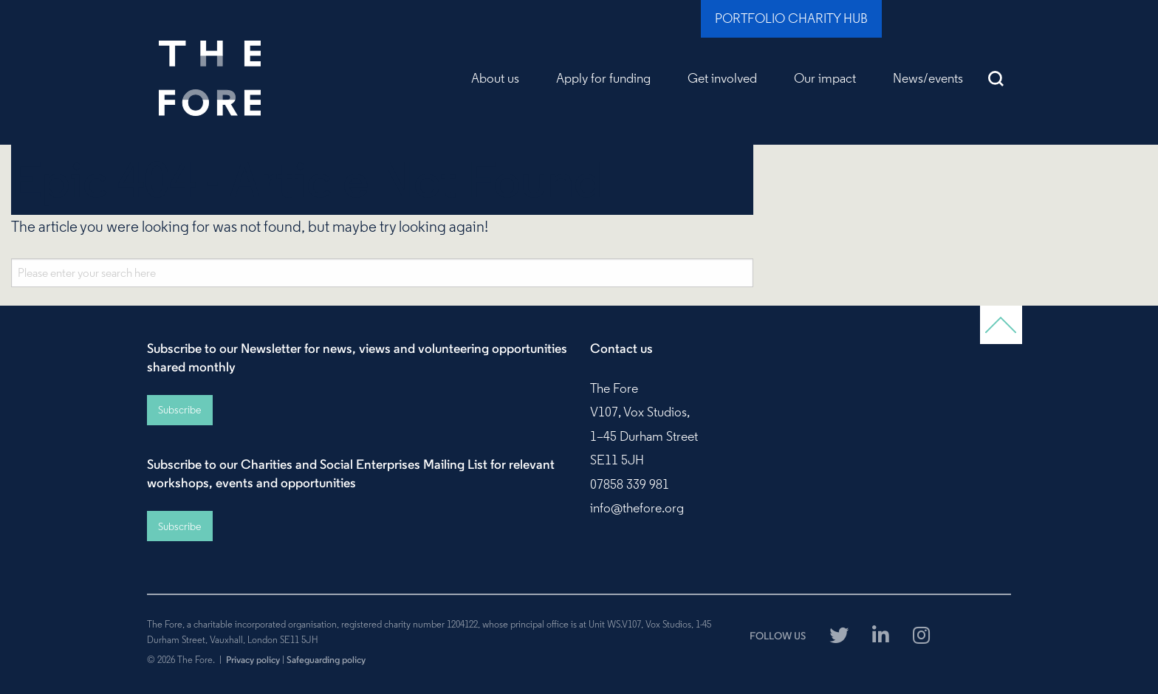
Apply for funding (603, 78)
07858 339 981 (629, 484)
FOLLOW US (778, 635)
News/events (928, 78)
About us (495, 78)
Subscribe (179, 409)
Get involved (722, 78)
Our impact (825, 78)
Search (996, 78)
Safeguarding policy (326, 659)
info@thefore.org (637, 508)
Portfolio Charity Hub (791, 18)
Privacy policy (253, 659)
